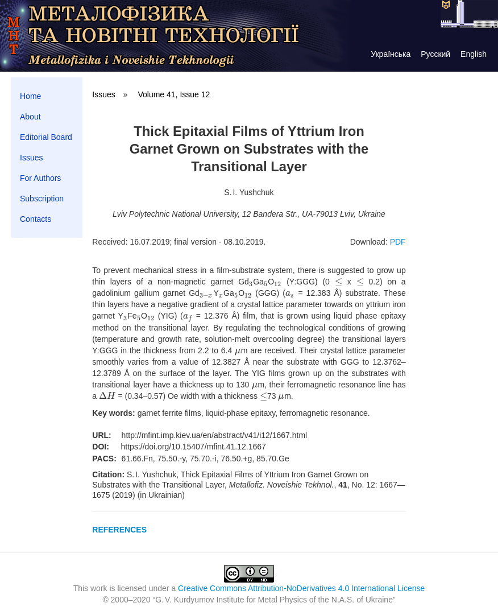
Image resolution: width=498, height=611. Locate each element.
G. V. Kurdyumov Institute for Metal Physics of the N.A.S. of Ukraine (274, 599)
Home (30, 96)
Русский (435, 54)
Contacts (35, 219)
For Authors (40, 178)
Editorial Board (46, 137)
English (473, 54)
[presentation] (251, 281)
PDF (398, 241)
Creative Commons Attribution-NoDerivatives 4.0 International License (301, 588)
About (30, 116)
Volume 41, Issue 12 (174, 94)
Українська (390, 54)
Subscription (42, 198)
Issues (31, 157)
